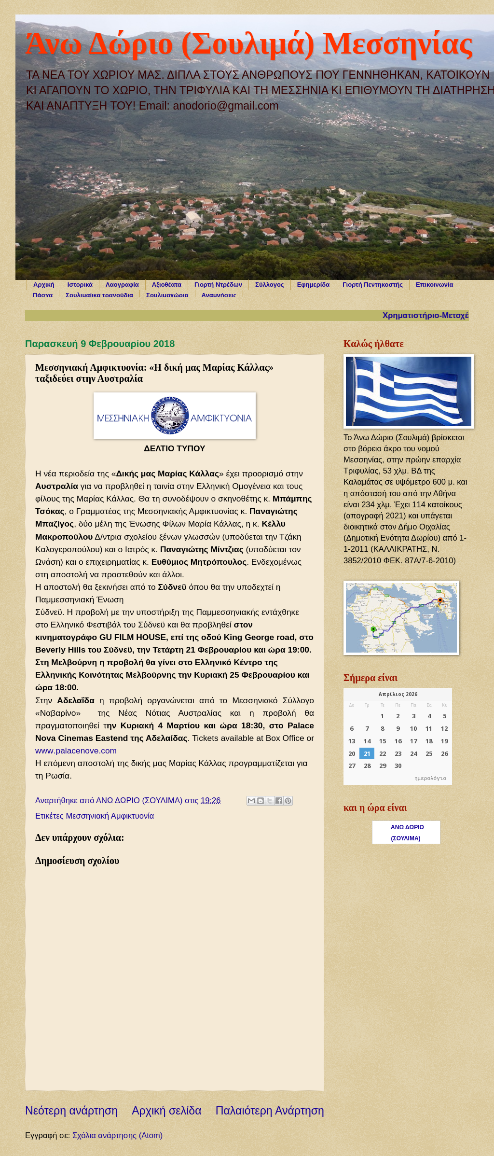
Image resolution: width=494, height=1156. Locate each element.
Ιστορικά (80, 284)
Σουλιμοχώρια (167, 295)
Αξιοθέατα (166, 284)
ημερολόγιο (430, 778)
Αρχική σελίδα (167, 1110)
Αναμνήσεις (219, 295)
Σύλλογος (269, 284)
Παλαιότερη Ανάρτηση (270, 1110)
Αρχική (44, 284)
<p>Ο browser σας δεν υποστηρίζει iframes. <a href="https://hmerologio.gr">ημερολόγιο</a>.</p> (397, 736)
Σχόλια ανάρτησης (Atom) (117, 1135)
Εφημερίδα (313, 284)
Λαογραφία (122, 284)
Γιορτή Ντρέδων (218, 284)
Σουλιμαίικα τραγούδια (99, 295)
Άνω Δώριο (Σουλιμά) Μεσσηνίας (248, 43)
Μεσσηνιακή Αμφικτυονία (110, 816)
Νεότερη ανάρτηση (71, 1110)
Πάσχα (43, 295)
